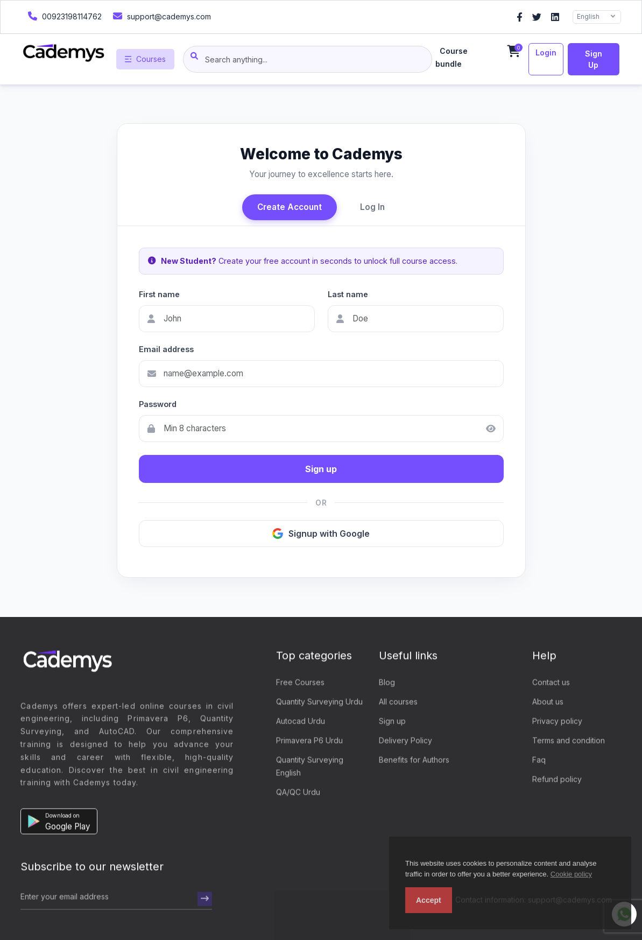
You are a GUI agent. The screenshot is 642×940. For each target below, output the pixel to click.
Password (158, 404)
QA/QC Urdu (298, 792)
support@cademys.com (160, 16)
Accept (428, 900)
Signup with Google (321, 533)
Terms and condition (568, 741)
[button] (58, 823)
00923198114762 (63, 16)
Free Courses (300, 683)
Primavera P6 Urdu (309, 741)
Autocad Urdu (300, 721)
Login (545, 52)
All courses (398, 702)
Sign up (593, 59)
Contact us (551, 683)
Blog (387, 683)
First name (159, 294)
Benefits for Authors (414, 760)
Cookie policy (571, 874)
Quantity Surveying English (309, 767)
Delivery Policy (405, 741)
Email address (166, 349)
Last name (348, 294)
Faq (539, 760)
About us (547, 702)
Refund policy (557, 779)
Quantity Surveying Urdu (319, 702)
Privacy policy (557, 721)
